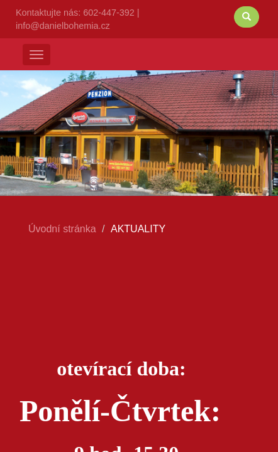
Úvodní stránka (62, 228)
